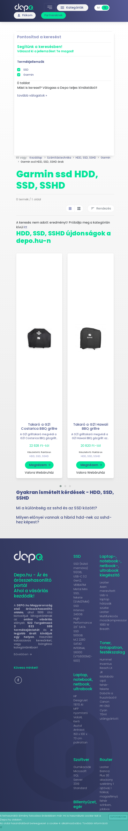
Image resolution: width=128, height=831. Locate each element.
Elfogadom (118, 817)
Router (106, 759)
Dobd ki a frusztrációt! (108, 695)
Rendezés (101, 208)
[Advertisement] (64, 125)
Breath (104, 629)
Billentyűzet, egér (85, 804)
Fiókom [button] (25, 15)
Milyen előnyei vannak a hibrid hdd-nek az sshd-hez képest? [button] (64, 520)
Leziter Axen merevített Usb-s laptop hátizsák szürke (108, 595)
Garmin (28, 75)
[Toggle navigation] (50, 7)
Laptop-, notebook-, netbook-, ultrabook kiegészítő (111, 566)
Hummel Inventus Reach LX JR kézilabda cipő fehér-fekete (107, 674)
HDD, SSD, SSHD (39, 456)
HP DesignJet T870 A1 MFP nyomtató (80, 704)
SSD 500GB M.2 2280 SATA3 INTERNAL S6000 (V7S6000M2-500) (82, 646)
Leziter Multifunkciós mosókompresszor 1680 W (113, 618)
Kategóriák (72, 7)
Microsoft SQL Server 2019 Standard (80, 779)
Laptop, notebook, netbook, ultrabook (83, 682)
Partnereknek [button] (53, 15)
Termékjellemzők (30, 61)
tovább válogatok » (32, 95)
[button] (60, 486)
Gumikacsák (82, 767)
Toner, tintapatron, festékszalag (112, 647)
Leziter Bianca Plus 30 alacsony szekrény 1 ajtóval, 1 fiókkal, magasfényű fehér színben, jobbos (109, 788)
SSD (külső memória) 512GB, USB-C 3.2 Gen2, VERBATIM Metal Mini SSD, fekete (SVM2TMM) (81, 583)
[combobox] (98, 7)
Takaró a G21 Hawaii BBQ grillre (90, 426)
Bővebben (23, 654)
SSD (25, 70)
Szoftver (81, 759)
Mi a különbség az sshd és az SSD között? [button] (56, 508)
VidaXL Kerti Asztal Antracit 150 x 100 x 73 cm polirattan (80, 730)
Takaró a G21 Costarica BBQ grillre (39, 426)
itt (25, 227)
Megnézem (40, 465)
